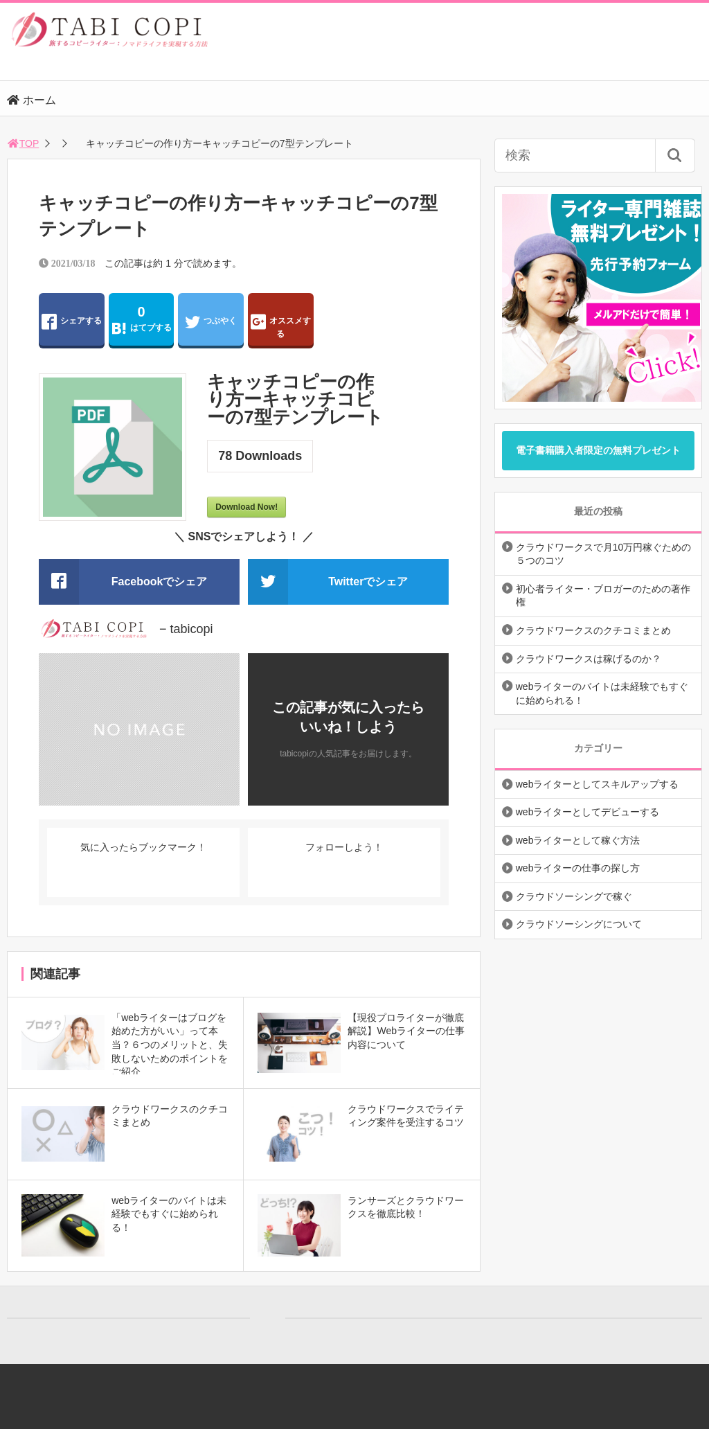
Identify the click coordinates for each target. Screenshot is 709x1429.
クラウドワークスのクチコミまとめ (593, 630)
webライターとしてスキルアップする (597, 784)
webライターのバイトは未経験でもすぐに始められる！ (602, 693)
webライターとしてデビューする (588, 811)
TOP (23, 143)
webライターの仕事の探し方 (578, 867)
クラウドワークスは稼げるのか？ (588, 658)
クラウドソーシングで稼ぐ (574, 896)
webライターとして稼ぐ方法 (578, 840)
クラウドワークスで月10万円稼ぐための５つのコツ (604, 554)
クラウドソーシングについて (579, 924)
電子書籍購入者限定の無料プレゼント (598, 450)
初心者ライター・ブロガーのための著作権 (603, 595)
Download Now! (246, 507)
